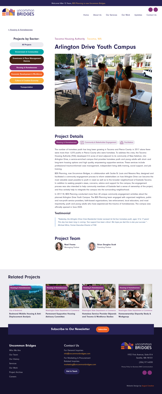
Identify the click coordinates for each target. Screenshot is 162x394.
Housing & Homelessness (66, 142)
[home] (17, 11)
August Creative (148, 386)
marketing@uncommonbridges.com (80, 364)
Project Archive (16, 372)
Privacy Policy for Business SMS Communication (137, 367)
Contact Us (151, 15)
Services (12, 363)
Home (86, 15)
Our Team (13, 354)
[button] (97, 15)
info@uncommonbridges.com (77, 353)
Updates (138, 15)
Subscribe (102, 329)
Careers (12, 376)
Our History (14, 359)
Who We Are (15, 350)
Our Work (126, 15)
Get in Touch (71, 371)
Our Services (111, 15)
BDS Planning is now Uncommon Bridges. (89, 3)
